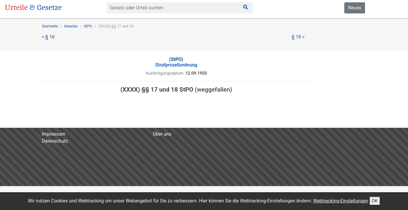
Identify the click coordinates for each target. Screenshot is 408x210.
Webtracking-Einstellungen (340, 201)
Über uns (162, 134)
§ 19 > (298, 37)
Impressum (53, 134)
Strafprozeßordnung (176, 62)
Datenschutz (55, 141)
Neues (354, 7)
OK (375, 201)
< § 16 (48, 37)
